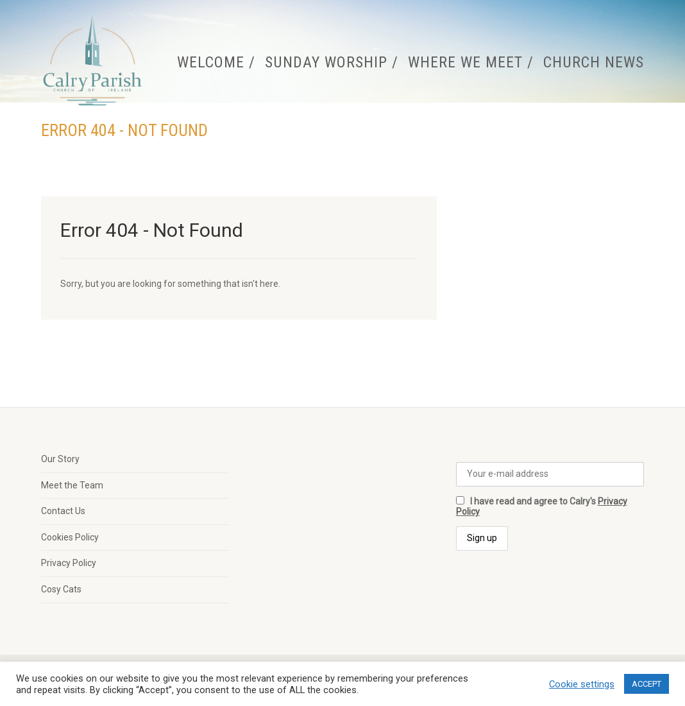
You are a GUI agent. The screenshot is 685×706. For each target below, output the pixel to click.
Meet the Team (72, 485)
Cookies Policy (70, 537)
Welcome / (216, 62)
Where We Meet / (471, 62)
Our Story (60, 459)
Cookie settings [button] (581, 684)
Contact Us (63, 511)
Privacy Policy (68, 563)
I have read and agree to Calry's (541, 506)
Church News (593, 62)
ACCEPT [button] (646, 684)
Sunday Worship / (331, 62)
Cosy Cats (61, 589)
